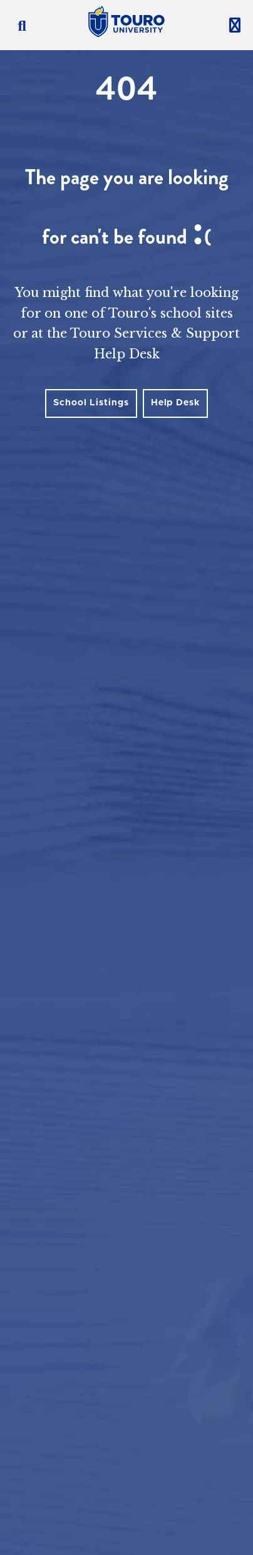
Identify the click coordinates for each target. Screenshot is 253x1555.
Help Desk (175, 402)
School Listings (90, 402)
